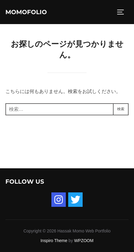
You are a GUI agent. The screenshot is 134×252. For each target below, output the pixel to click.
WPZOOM (84, 240)
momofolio (26, 12)
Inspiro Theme (54, 240)
